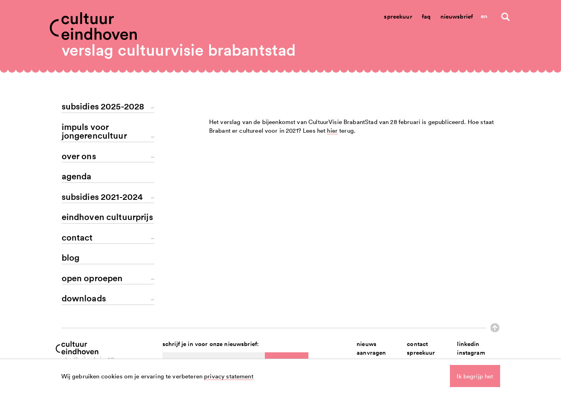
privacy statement (228, 376)
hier (332, 269)
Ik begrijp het (475, 376)
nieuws (366, 344)
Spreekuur (398, 16)
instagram (471, 352)
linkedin (468, 344)
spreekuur (421, 352)
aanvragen (371, 352)
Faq (426, 16)
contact (417, 344)
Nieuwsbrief (456, 16)
